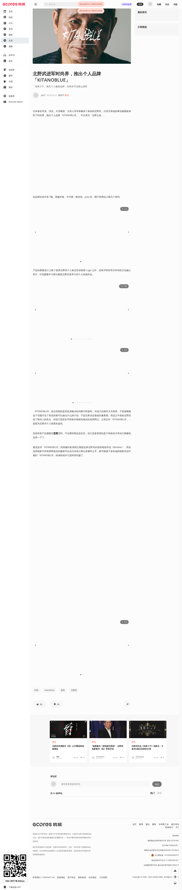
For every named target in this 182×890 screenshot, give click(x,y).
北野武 (74, 690)
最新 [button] (159, 793)
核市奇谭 (175, 824)
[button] (39, 704)
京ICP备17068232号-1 (170, 845)
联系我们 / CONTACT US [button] (43, 877)
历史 (167, 4)
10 (91, 339)
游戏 (63, 690)
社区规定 (93, 877)
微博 (141, 824)
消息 (175, 4)
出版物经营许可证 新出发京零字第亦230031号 (161, 865)
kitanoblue (49, 690)
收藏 (159, 4)
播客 (154, 824)
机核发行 (169, 827)
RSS (177, 827)
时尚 (36, 690)
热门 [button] (152, 793)
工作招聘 (103, 877)
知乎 (134, 824)
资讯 (67, 95)
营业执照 (175, 835)
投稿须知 (61, 877)
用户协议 (72, 877)
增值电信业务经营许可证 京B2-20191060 (163, 840)
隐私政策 (82, 877)
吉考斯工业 (164, 824)
